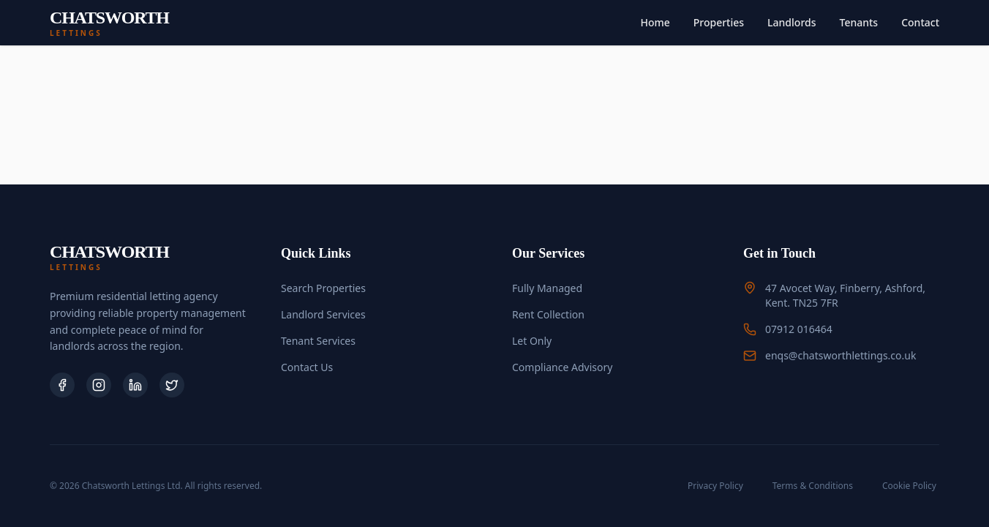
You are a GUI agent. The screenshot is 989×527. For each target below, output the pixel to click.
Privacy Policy (715, 485)
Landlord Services (323, 314)
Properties (718, 22)
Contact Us (307, 367)
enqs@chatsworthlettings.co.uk (840, 355)
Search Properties (323, 288)
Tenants (859, 22)
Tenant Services (318, 341)
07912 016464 (798, 329)
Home (654, 22)
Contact (920, 22)
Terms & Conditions (812, 485)
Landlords (791, 22)
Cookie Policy (909, 485)
